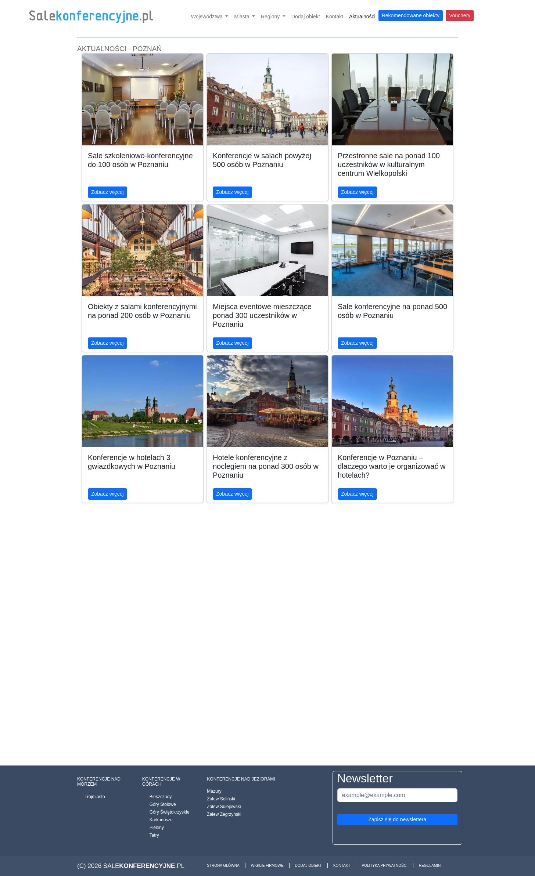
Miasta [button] (242, 16)
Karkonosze (161, 819)
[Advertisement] (267, 647)
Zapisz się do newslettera (397, 819)
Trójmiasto (95, 796)
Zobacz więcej (107, 192)
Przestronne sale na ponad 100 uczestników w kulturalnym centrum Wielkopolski (389, 164)
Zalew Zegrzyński (224, 814)
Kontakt (334, 16)
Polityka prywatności (384, 866)
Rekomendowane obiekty (410, 15)
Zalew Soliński (221, 798)
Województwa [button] (207, 16)
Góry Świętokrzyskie (170, 812)
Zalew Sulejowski (224, 806)
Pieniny (157, 827)
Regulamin (430, 866)
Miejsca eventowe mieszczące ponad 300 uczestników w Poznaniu (262, 315)
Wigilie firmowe (267, 866)
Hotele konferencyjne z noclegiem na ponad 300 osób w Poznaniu (266, 466)
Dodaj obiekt (305, 16)
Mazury (214, 791)
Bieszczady (161, 796)
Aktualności (362, 16)
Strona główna (223, 866)
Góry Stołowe (163, 804)
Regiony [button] (271, 16)
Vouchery (459, 15)
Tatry (154, 835)
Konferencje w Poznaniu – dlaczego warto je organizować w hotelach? (392, 466)
